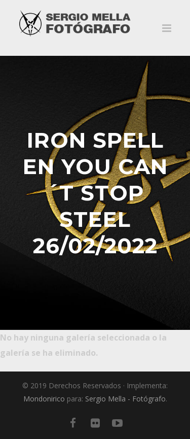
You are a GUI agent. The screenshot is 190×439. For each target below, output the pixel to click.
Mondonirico (44, 398)
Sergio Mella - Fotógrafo (125, 398)
